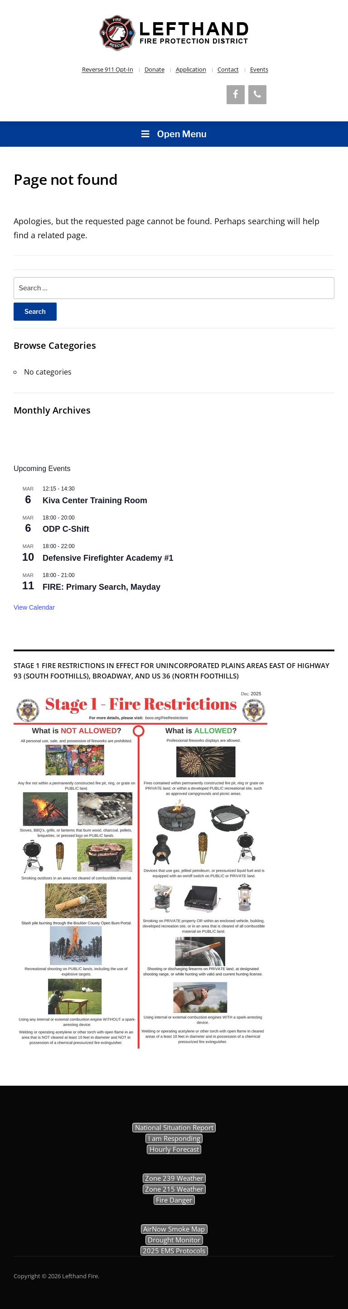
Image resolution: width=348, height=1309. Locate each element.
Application (191, 69)
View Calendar (34, 607)
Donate (154, 69)
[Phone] (257, 94)
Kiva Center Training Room (95, 500)
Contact (228, 69)
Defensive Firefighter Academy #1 (108, 558)
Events (259, 69)
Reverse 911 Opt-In (107, 69)
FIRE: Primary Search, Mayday (101, 587)
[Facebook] (236, 94)
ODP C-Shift (66, 529)
